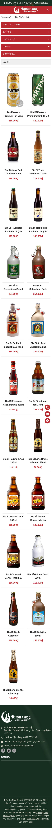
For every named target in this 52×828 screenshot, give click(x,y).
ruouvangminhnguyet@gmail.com (28, 741)
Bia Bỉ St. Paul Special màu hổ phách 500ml (38, 347)
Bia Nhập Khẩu (22, 17)
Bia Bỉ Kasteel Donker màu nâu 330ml (13, 578)
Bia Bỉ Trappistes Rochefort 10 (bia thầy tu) (38, 231)
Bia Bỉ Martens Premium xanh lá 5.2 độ (38, 116)
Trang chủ (6, 17)
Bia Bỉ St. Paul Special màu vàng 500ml (13, 347)
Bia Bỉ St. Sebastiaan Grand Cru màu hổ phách (13, 289)
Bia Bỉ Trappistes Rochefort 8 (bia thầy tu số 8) (13, 231)
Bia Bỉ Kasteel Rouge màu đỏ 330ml (38, 520)
